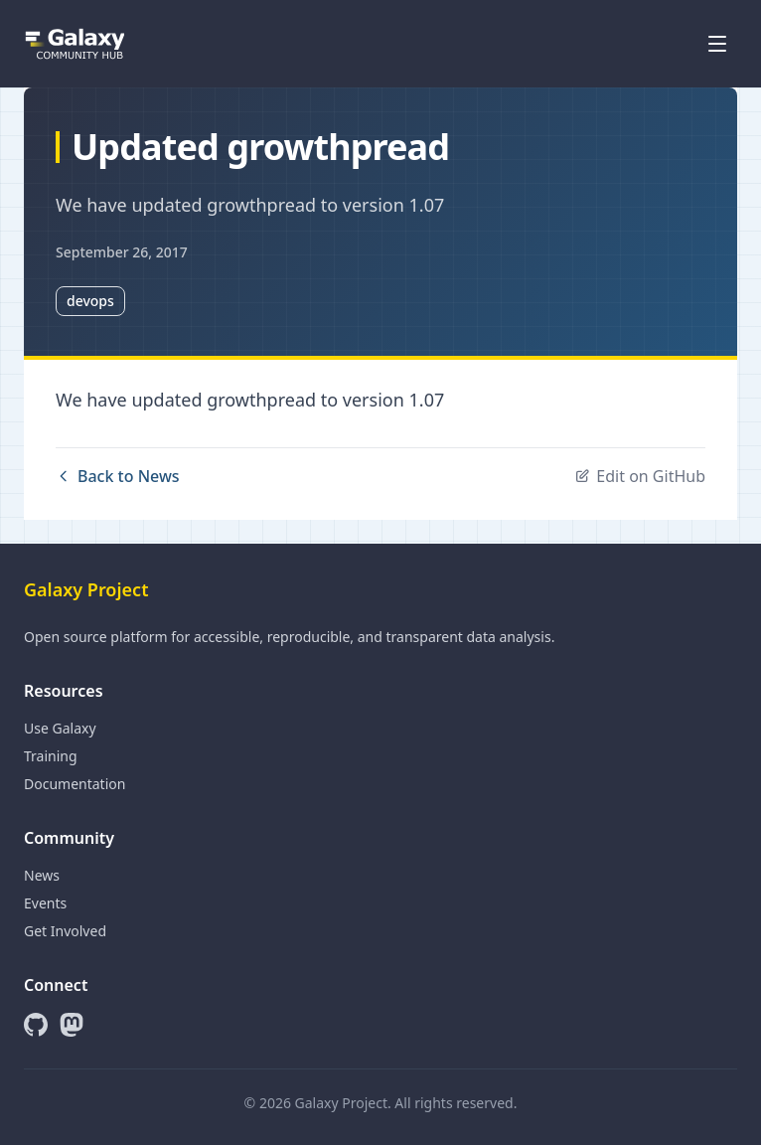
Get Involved (65, 930)
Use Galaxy (60, 728)
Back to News (118, 476)
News (42, 875)
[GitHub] (36, 1025)
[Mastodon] (71, 1025)
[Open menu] (717, 44)
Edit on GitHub (639, 476)
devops (90, 300)
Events (45, 903)
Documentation (74, 783)
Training (50, 755)
